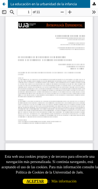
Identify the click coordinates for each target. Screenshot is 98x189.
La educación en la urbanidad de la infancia (43, 4)
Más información (64, 181)
